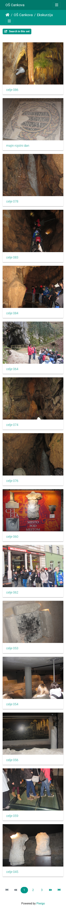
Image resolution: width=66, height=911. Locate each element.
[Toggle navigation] (57, 5)
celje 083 (12, 257)
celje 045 (12, 872)
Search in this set (17, 31)
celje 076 (12, 481)
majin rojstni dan (17, 145)
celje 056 (12, 760)
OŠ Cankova (14, 5)
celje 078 (12, 201)
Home (7, 15)
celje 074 (12, 425)
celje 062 (12, 592)
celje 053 (12, 648)
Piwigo (40, 903)
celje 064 (12, 369)
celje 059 (12, 816)
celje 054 (12, 704)
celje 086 (12, 90)
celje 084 (12, 313)
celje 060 (12, 536)
